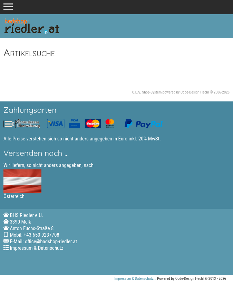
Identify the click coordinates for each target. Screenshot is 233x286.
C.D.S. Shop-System (147, 92)
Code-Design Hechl (195, 92)
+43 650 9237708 (41, 235)
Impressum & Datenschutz (36, 248)
